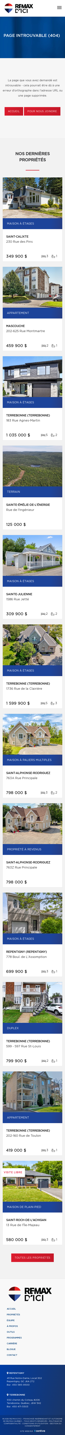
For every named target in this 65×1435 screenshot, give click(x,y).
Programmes (14, 1338)
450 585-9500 (21, 1385)
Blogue (11, 1349)
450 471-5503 (20, 1407)
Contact (12, 1355)
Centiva (39, 1431)
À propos (12, 1326)
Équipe (11, 1320)
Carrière (12, 1344)
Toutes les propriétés (33, 1258)
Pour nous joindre (42, 111)
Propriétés (13, 1315)
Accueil (14, 111)
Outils (11, 1332)
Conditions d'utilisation (35, 1423)
